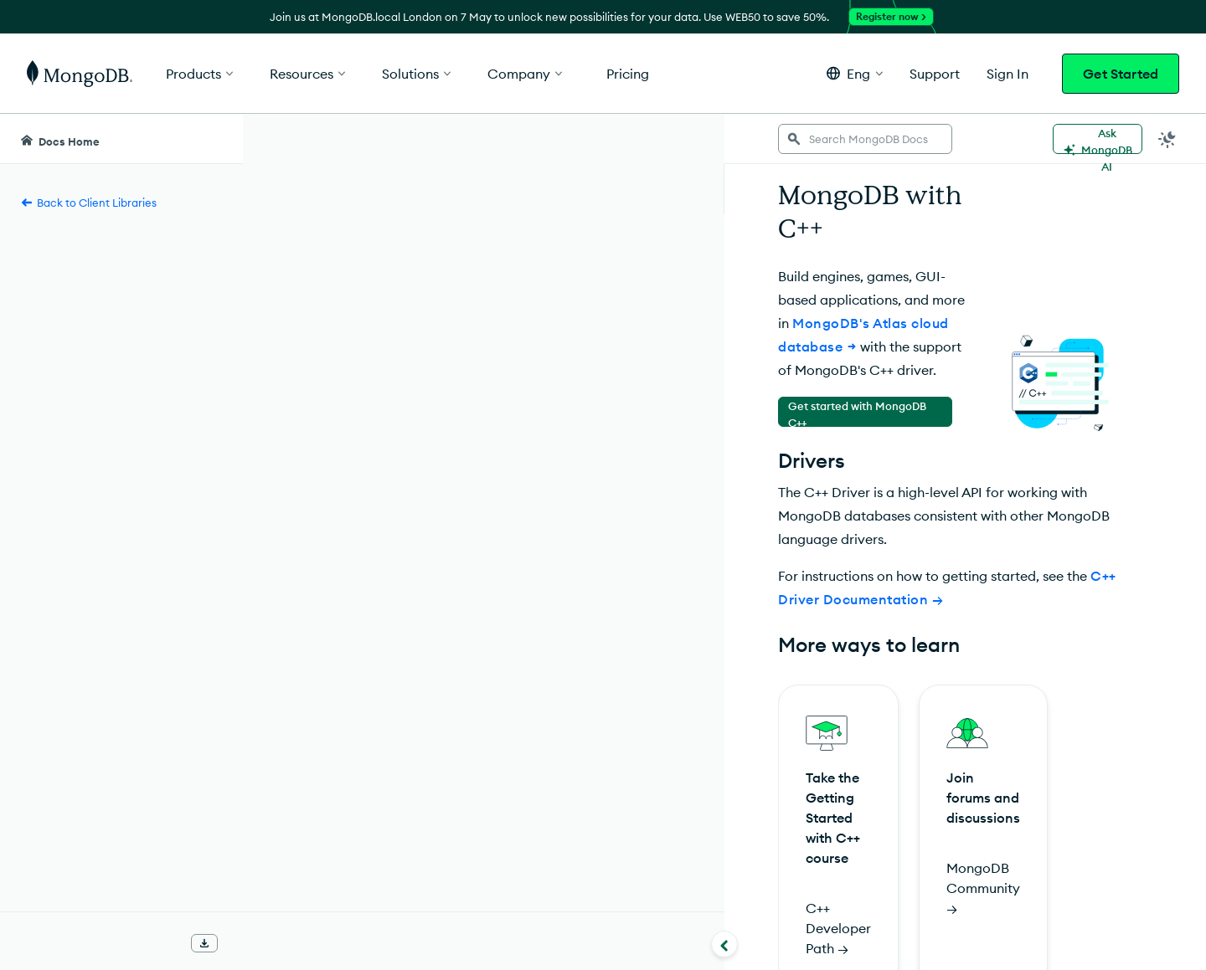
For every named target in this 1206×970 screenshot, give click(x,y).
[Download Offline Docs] (204, 943)
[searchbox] (503, 139)
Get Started (1120, 73)
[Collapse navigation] (242, 944)
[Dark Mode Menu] (1167, 139)
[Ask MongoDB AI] (1097, 139)
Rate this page (333, 875)
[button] (855, 73)
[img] (306, 906)
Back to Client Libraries (88, 202)
